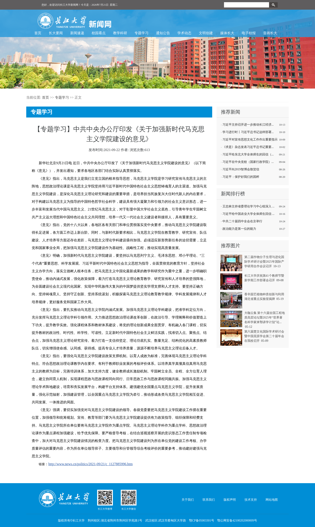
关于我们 (188, 499)
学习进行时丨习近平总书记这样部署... (248, 132)
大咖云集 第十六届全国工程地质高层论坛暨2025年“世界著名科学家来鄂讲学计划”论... (264, 317)
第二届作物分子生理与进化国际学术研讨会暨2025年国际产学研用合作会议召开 (264, 261)
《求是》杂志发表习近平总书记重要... (248, 147)
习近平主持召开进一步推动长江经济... (248, 124)
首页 (37, 33)
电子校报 (249, 33)
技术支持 (251, 499)
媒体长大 (227, 33)
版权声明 (230, 499)
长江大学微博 (105, 500)
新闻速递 (77, 33)
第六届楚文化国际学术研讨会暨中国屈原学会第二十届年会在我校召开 (264, 336)
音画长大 (270, 33)
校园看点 (99, 33)
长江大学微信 (128, 500)
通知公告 (163, 33)
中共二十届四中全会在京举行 (242, 221)
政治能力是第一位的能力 (239, 228)
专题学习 (142, 33)
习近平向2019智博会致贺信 (240, 169)
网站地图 (272, 499)
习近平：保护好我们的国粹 (240, 176)
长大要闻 (56, 33)
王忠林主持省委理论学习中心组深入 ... (248, 206)
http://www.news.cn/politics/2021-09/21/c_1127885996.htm (90, 464)
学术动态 (184, 33)
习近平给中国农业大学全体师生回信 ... (248, 213)
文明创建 (206, 33)
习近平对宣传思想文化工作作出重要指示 (250, 139)
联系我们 (209, 499)
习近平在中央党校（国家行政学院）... (248, 162)
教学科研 (120, 33)
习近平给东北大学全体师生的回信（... (248, 154)
